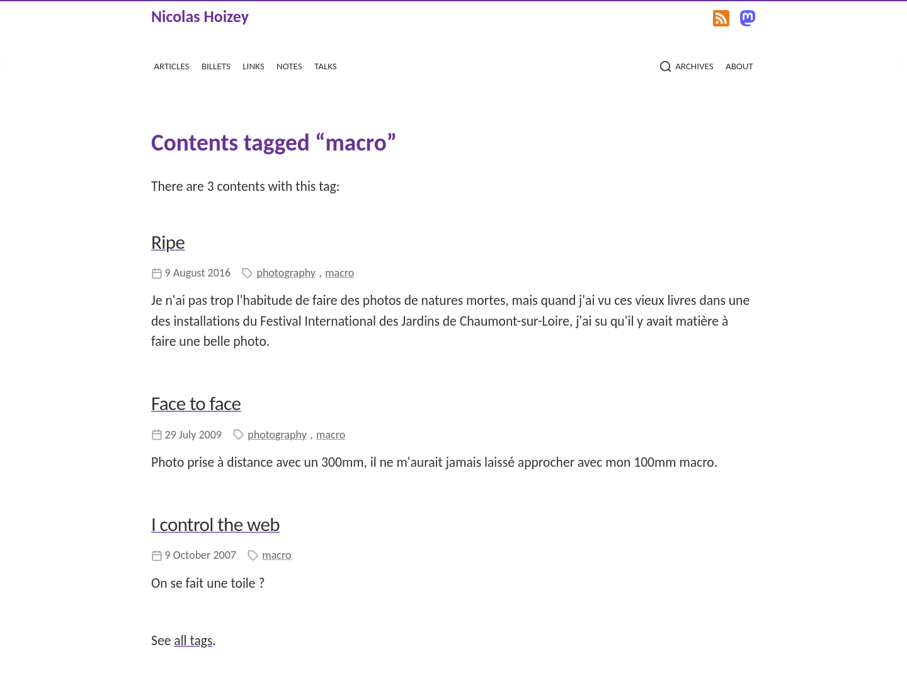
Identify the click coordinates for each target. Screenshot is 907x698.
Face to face (196, 403)
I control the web (215, 524)
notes (289, 64)
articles (171, 64)
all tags (193, 640)
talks (325, 64)
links (253, 64)
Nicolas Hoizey (200, 16)
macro (339, 273)
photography (285, 273)
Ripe (168, 242)
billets (216, 64)
